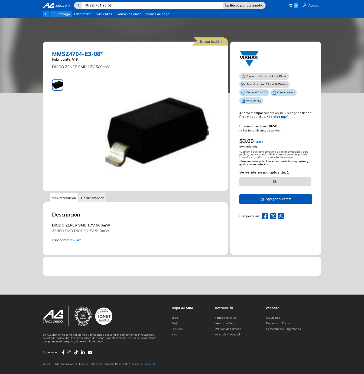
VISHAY (75, 240)
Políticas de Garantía (228, 329)
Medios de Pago (225, 323)
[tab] (58, 85)
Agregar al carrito (275, 199)
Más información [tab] (64, 198)
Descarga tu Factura (279, 323)
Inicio (175, 317)
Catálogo (61, 14)
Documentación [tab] (94, 198)
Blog (174, 334)
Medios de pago (157, 14)
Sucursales (104, 14)
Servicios (177, 329)
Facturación (82, 14)
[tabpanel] (157, 131)
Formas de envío (129, 14)
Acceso (310, 5)
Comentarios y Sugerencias (283, 329)
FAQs (175, 323)
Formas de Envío (225, 317)
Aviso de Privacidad (227, 334)
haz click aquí (277, 116)
